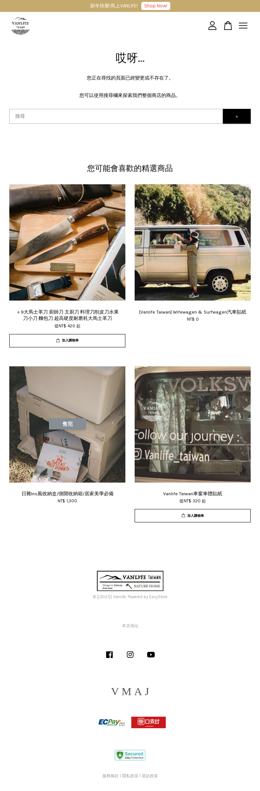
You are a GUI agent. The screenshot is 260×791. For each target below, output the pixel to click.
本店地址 (130, 625)
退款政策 (150, 776)
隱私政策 (130, 776)
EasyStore (158, 596)
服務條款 (110, 776)
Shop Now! (155, 6)
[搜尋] (116, 116)
